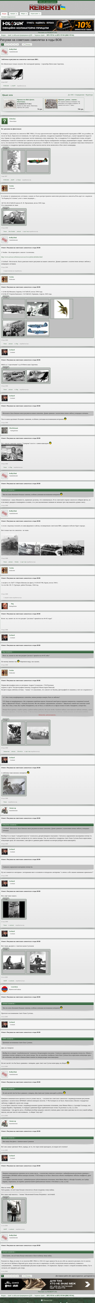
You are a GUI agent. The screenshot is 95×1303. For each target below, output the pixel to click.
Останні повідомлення (8, 17)
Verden (11, 186)
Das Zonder (12, 231)
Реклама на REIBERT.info (47, 32)
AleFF (13, 85)
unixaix (19, 231)
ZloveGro (20, 751)
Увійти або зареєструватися (47, 2)
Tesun (19, 180)
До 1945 (71, 95)
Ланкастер (6, 751)
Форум (4, 13)
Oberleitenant (13, 428)
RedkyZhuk (13, 49)
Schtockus (12, 119)
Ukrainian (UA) (47, 1300)
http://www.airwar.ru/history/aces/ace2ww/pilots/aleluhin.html (21, 257)
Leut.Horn (14, 987)
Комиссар (12, 808)
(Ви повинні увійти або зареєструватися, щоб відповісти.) (75, 1276)
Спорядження (79, 95)
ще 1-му (26, 231)
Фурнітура (89, 95)
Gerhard (12, 350)
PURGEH (6, 85)
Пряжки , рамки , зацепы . (67, 100)
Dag (17, 343)
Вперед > (28, 44)
